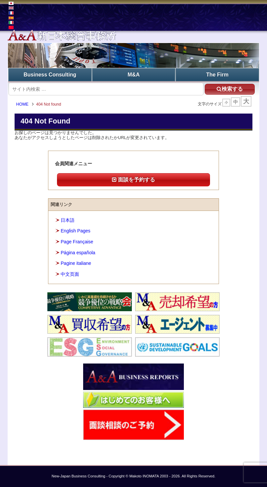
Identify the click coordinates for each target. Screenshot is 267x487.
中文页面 (70, 274)
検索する (230, 89)
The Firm (217, 74)
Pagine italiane (76, 263)
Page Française (77, 241)
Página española (78, 252)
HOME (22, 104)
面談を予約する (133, 179)
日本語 (68, 220)
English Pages (75, 231)
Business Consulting (50, 74)
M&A (133, 74)
